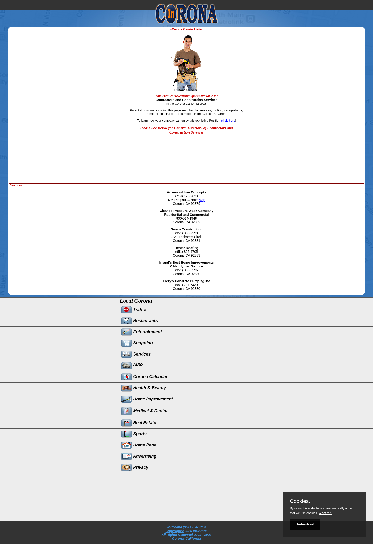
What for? (325, 513)
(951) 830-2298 (186, 233)
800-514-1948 (186, 218)
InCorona (174, 527)
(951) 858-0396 (186, 270)
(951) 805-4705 (186, 251)
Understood (305, 524)
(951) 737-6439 (186, 285)
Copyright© (175, 531)
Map (202, 200)
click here (228, 120)
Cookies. (300, 501)
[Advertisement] (56, 169)
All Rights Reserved (177, 535)
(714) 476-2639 (186, 196)
